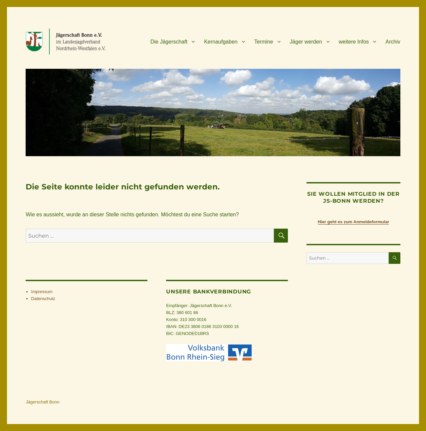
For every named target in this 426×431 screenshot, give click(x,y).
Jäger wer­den (306, 42)
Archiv (392, 42)
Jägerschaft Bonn (42, 401)
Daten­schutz (43, 298)
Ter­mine (263, 42)
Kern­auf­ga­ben (221, 42)
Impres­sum (42, 291)
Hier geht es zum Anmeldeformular (353, 221)
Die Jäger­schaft (168, 42)
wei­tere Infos (354, 42)
